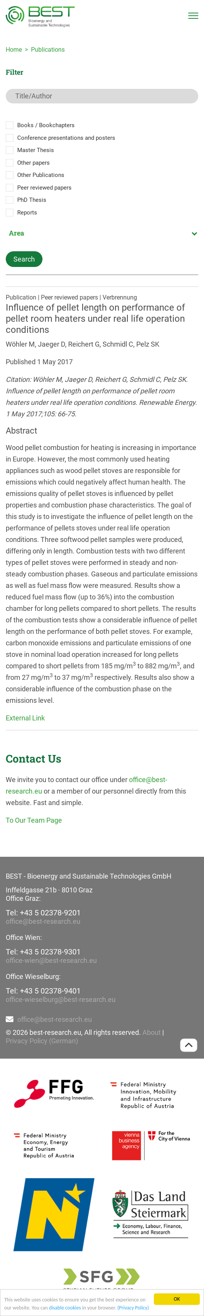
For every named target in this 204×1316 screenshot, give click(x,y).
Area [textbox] (16, 232)
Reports (27, 212)
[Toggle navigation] (193, 16)
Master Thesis (35, 150)
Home (14, 49)
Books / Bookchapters (46, 125)
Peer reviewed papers (44, 187)
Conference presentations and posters (66, 137)
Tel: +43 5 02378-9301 (43, 951)
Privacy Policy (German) (42, 1041)
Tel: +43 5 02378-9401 (43, 990)
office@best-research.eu (43, 921)
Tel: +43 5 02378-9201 (43, 912)
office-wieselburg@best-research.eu (61, 999)
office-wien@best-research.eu (51, 960)
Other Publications (40, 175)
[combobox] (102, 232)
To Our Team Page (34, 820)
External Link (25, 718)
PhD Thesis (31, 199)
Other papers (33, 162)
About (151, 1032)
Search (24, 259)
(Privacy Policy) (133, 1308)
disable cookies (65, 1308)
